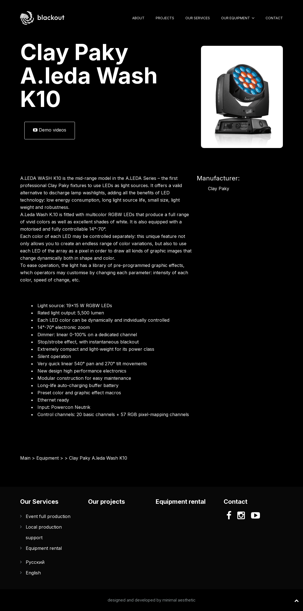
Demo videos (49, 130)
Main (25, 458)
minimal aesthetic (179, 600)
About (138, 18)
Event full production (48, 516)
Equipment (47, 458)
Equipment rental (44, 548)
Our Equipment (235, 18)
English (33, 573)
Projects (165, 18)
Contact (274, 18)
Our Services (197, 18)
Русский (35, 562)
